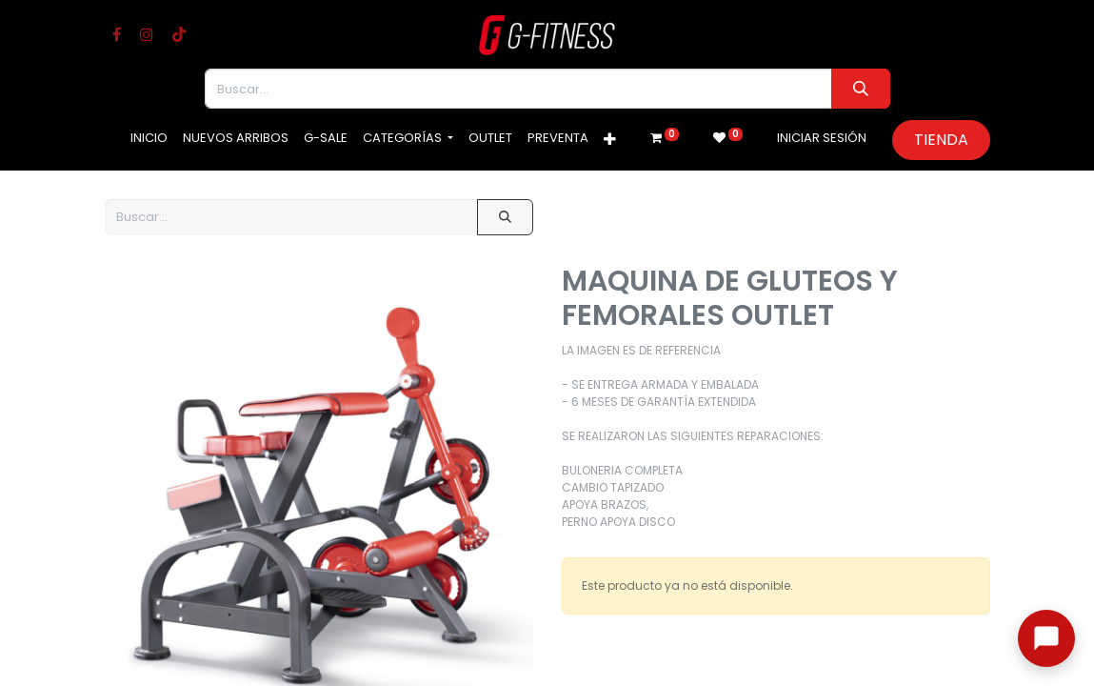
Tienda (941, 140)
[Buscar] (860, 89)
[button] (610, 140)
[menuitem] (149, 138)
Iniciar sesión (821, 138)
